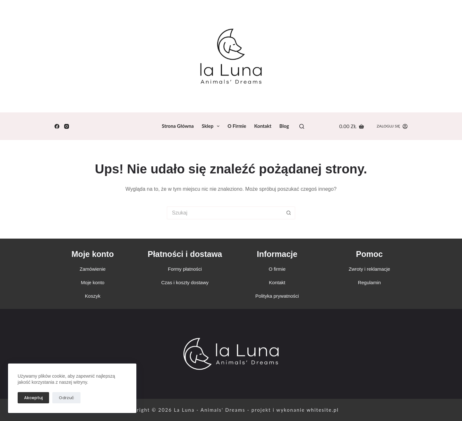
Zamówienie (93, 269)
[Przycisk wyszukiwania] (288, 212)
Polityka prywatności (277, 296)
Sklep (212, 126)
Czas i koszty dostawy (185, 282)
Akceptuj (33, 398)
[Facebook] (57, 126)
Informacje (277, 254)
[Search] (301, 126)
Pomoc (369, 254)
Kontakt (262, 126)
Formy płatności (185, 269)
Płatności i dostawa (185, 254)
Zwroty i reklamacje (369, 269)
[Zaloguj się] (392, 126)
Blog (284, 126)
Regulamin (369, 282)
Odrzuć (66, 398)
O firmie (236, 126)
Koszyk (92, 296)
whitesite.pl (323, 410)
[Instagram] (66, 126)
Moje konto (93, 254)
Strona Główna (178, 126)
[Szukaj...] (224, 212)
